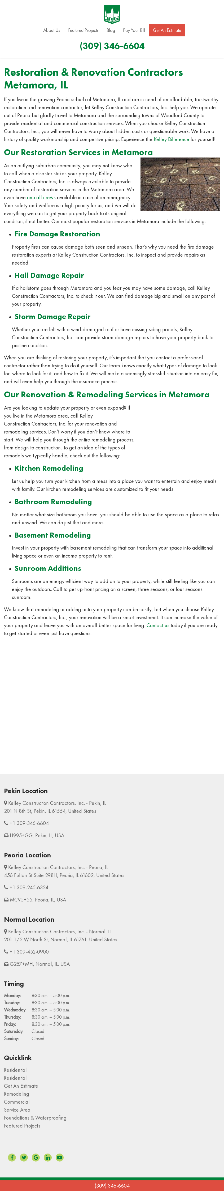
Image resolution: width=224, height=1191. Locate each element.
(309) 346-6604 (112, 1185)
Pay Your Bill (134, 30)
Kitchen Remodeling (49, 468)
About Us (51, 30)
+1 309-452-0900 (29, 951)
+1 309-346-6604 (29, 823)
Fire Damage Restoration (57, 234)
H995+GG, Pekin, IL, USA (37, 835)
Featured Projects (83, 30)
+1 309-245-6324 (29, 887)
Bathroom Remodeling (53, 501)
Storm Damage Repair (53, 316)
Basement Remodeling (53, 535)
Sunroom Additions (48, 568)
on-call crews (41, 197)
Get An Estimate (167, 30)
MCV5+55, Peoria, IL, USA (38, 899)
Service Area (17, 1109)
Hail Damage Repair (49, 275)
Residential (15, 1069)
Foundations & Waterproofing (35, 1117)
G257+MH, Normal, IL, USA (40, 963)
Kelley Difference (171, 139)
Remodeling (16, 1093)
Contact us (158, 625)
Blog (111, 30)
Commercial (17, 1101)
